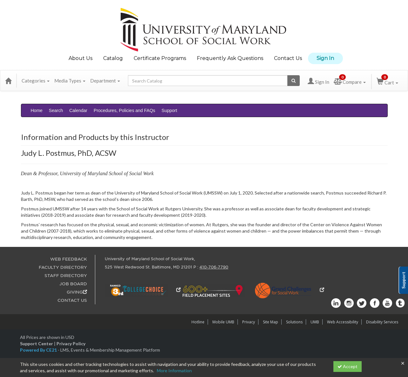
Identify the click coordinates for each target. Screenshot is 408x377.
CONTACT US (72, 300)
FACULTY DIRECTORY (63, 267)
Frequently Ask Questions (230, 58)
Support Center (36, 343)
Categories (36, 80)
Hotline (197, 322)
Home (37, 110)
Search (56, 110)
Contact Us (288, 58)
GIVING (77, 292)
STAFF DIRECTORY (65, 275)
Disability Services (382, 322)
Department (105, 80)
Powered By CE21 (39, 350)
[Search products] (293, 80)
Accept (348, 366)
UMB (315, 322)
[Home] (8, 81)
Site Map (270, 322)
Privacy (248, 322)
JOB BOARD (73, 283)
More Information (174, 370)
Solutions (294, 322)
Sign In (325, 58)
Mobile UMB (223, 322)
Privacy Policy (71, 343)
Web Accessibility (342, 322)
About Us (80, 58)
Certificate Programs (160, 58)
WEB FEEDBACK (68, 259)
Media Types (69, 80)
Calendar (78, 110)
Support (169, 110)
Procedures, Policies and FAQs (124, 110)
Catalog (113, 58)
